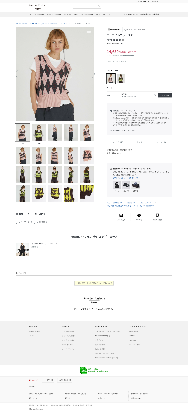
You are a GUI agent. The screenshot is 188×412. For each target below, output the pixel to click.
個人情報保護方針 (42, 405)
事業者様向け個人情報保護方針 (61, 405)
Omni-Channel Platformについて (106, 358)
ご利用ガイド (100, 340)
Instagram (132, 340)
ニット (70, 24)
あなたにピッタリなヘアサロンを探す (41, 394)
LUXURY (31, 336)
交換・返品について (147, 203)
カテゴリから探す (68, 340)
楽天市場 (155, 1)
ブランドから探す (68, 331)
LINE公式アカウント (136, 345)
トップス (62, 24)
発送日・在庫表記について (116, 203)
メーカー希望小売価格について (143, 206)
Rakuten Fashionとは (102, 336)
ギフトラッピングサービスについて (125, 178)
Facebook (132, 336)
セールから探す (67, 345)
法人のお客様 (100, 349)
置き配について (132, 203)
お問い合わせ (100, 345)
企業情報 (31, 405)
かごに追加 (165, 95)
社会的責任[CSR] (78, 405)
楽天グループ (142, 1)
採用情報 (89, 405)
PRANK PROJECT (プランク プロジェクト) (43, 24)
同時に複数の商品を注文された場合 (119, 206)
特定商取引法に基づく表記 (104, 354)
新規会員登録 (133, 331)
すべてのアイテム (68, 349)
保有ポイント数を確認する (139, 394)
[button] (16, 74)
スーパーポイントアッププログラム (107, 331)
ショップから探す (68, 336)
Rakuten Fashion (49, 7)
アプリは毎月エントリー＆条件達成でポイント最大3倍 (141, 14)
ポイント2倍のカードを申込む (108, 394)
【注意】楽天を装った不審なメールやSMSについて (94, 283)
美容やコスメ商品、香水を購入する (76, 394)
